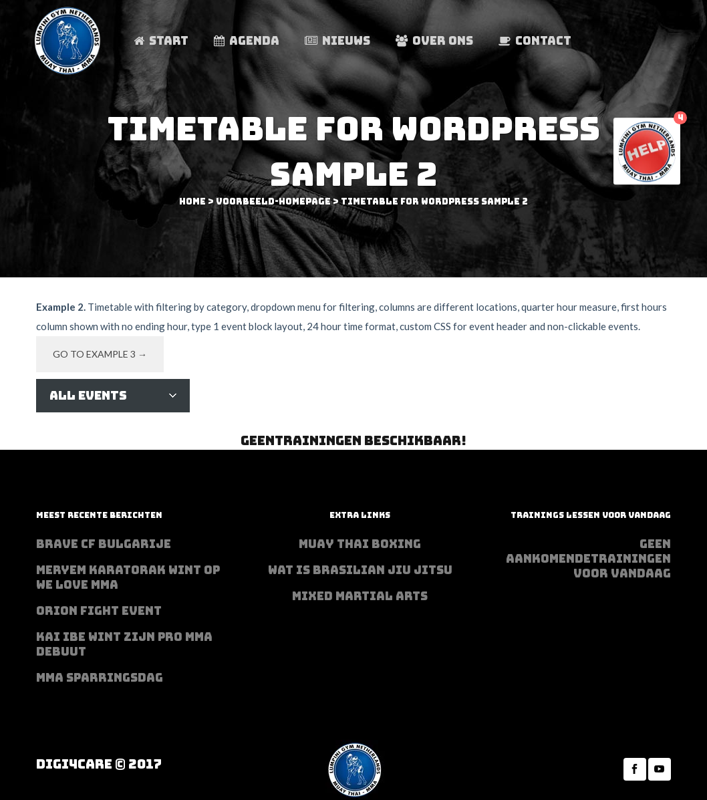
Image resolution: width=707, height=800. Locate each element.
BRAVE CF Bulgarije (103, 544)
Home (192, 201)
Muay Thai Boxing (360, 544)
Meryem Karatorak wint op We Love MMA (128, 577)
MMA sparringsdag (99, 677)
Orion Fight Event (99, 611)
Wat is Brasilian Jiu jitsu (360, 570)
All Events (88, 395)
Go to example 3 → (100, 354)
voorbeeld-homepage (273, 201)
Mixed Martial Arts (360, 596)
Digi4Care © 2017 (99, 764)
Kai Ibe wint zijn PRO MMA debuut (124, 644)
